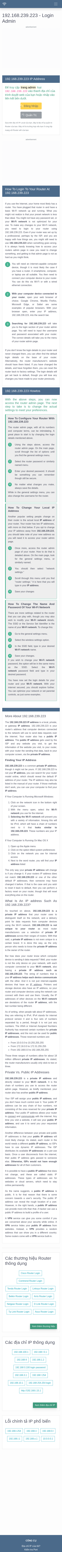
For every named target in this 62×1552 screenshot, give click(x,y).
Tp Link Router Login (19, 1312)
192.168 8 (22, 1359)
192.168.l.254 (14, 1431)
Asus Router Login (44, 1312)
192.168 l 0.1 (40, 1352)
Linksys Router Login (43, 1288)
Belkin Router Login (19, 1296)
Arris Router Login (43, 1296)
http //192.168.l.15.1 (31, 1390)
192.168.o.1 (32, 1438)
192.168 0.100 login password (30, 1367)
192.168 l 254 (39, 1375)
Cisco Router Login (30, 1273)
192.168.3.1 (21, 1375)
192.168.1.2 (38, 1359)
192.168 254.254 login (40, 1383)
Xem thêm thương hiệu (43, 1326)
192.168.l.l (31, 1431)
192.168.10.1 (16, 1383)
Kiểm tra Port (31, 1549)
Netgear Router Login (18, 1304)
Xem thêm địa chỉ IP (45, 1405)
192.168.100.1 (21, 1352)
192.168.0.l (48, 1431)
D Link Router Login (44, 1304)
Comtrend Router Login (30, 1281)
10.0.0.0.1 (48, 1438)
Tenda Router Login (17, 1288)
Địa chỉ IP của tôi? (31, 1546)
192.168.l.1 (14, 1438)
